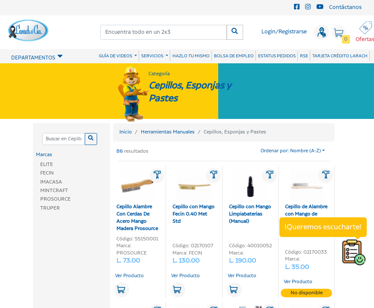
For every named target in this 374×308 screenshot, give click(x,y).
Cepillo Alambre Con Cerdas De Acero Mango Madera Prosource (137, 200)
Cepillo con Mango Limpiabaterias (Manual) (250, 197)
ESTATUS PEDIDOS (277, 56)
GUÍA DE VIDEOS (116, 56)
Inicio (125, 132)
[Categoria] (63, 139)
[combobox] (163, 32)
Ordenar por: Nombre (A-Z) (291, 151)
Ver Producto (129, 275)
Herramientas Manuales (168, 132)
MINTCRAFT (54, 190)
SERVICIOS (152, 56)
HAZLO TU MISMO (191, 56)
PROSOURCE (55, 199)
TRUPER (50, 208)
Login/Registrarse (284, 32)
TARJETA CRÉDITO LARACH (340, 56)
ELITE (46, 164)
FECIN (47, 173)
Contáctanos (345, 7)
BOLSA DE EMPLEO (234, 56)
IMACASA (51, 182)
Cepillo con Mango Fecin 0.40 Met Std (193, 197)
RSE (304, 56)
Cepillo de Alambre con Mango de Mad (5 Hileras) (306, 197)
